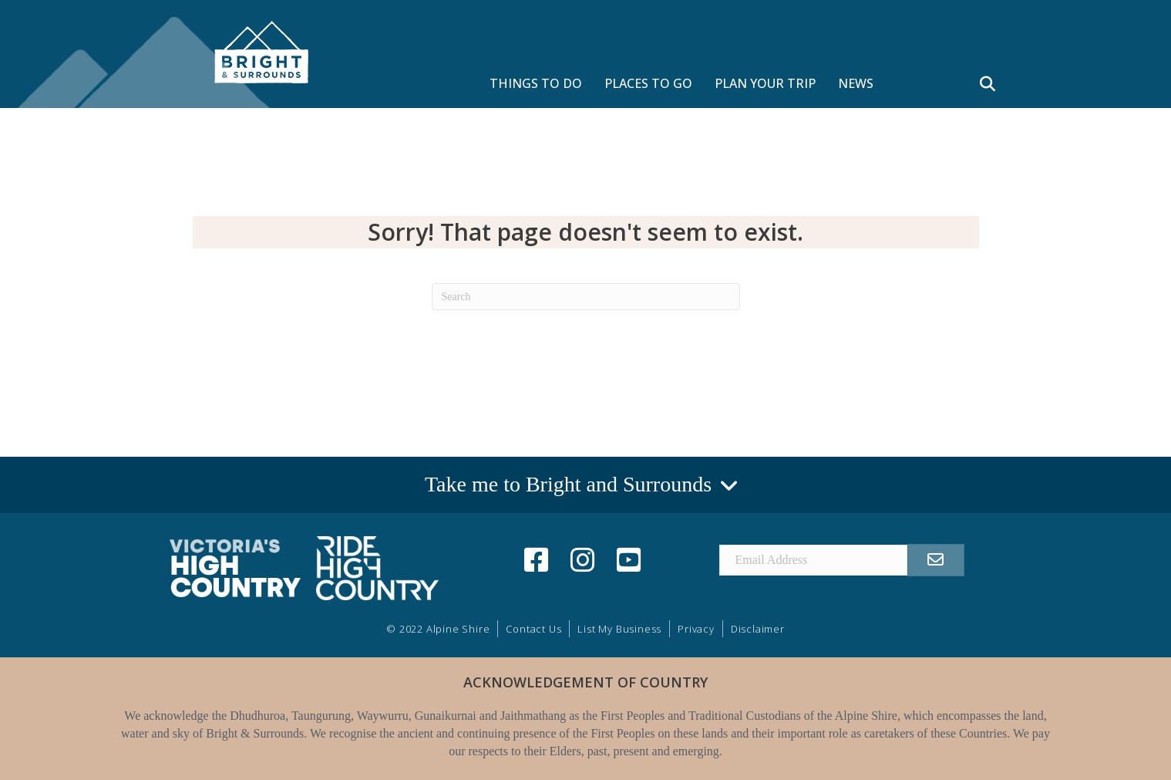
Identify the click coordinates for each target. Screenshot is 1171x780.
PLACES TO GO (648, 83)
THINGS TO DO (536, 83)
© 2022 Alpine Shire (438, 629)
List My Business (619, 629)
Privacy (696, 629)
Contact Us (533, 629)
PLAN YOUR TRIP (765, 83)
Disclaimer (758, 629)
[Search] (586, 296)
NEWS (855, 83)
